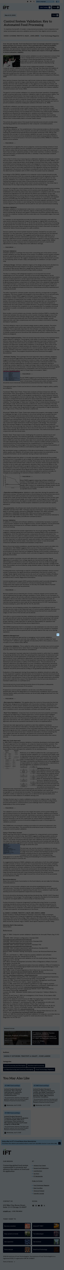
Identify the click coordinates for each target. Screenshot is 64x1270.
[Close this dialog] (57, 634)
